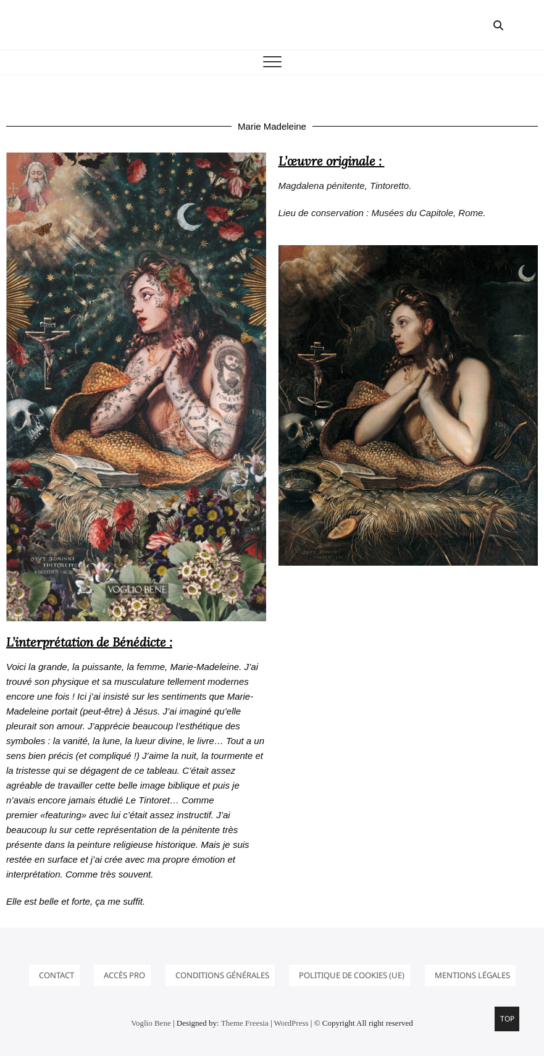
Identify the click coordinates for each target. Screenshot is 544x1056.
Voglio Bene (150, 1023)
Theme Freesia (245, 1023)
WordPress (291, 1023)
